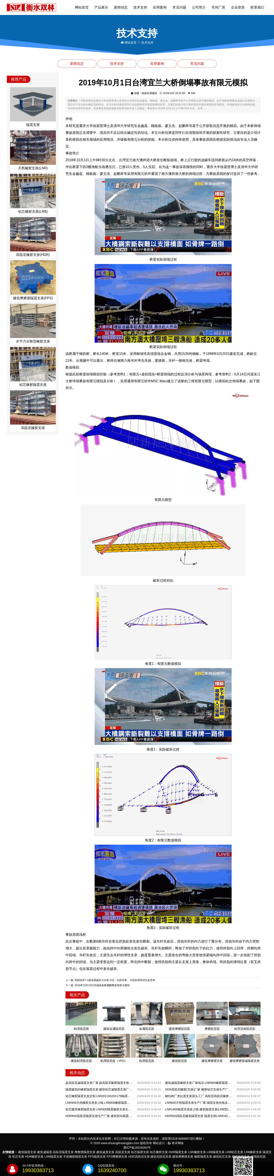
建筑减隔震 (44, 1152)
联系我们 (257, 7)
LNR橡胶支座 (197, 1152)
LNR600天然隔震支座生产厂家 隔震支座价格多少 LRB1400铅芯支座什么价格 (198, 1102)
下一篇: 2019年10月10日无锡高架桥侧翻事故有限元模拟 (98, 985)
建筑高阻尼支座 (160, 1156)
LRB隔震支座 (216, 1152)
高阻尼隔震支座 (63, 1152)
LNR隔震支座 (53, 1156)
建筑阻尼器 (258, 1156)
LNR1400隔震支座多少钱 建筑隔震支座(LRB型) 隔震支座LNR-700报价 (198, 1109)
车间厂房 (218, 7)
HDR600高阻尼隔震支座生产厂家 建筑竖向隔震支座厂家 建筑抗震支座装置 (99, 1116)
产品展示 (101, 7)
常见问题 (179, 7)
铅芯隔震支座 (140, 1152)
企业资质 (238, 7)
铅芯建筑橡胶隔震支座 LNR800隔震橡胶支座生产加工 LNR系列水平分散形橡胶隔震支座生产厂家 (99, 1109)
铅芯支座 (18, 1156)
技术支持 (140, 7)
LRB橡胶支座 (253, 1152)
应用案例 (160, 7)
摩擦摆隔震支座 (84, 1152)
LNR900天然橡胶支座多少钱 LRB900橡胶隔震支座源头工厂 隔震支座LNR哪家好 (99, 1102)
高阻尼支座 (122, 1152)
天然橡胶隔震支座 (75, 1156)
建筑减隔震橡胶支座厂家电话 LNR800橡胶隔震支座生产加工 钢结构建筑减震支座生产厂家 (198, 1083)
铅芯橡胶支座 (159, 1152)
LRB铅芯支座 (234, 1152)
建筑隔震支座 (27, 1152)
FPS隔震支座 (97, 1156)
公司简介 (199, 7)
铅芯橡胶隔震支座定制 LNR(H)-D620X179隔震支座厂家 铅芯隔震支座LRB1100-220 (99, 1096)
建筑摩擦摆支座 (182, 1156)
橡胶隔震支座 (203, 1156)
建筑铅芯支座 (222, 1156)
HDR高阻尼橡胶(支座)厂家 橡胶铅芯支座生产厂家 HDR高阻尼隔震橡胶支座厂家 (198, 1089)
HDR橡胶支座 (34, 1156)
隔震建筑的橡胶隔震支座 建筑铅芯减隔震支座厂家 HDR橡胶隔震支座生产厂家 (99, 1089)
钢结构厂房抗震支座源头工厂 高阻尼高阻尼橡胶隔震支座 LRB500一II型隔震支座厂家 (198, 1096)
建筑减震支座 (105, 1152)
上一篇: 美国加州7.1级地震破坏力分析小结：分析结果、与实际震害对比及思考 (110, 980)
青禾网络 (176, 1143)
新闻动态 (121, 7)
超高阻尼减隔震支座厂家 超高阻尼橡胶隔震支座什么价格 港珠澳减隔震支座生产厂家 (99, 1083)
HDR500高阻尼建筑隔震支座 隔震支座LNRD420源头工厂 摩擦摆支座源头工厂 (198, 1116)
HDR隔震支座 (178, 1152)
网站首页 (82, 7)
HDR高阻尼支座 (139, 1156)
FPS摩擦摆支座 (117, 1156)
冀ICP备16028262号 (137, 1147)
